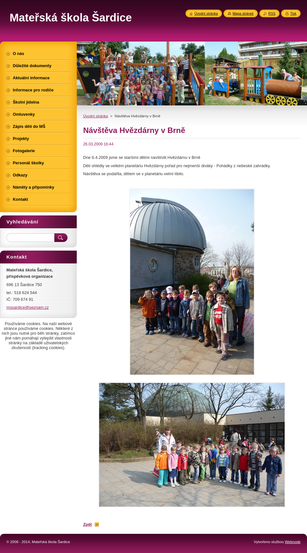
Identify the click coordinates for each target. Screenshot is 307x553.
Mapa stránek (243, 13)
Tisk (293, 13)
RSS (271, 13)
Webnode (293, 542)
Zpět (87, 524)
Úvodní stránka (95, 116)
